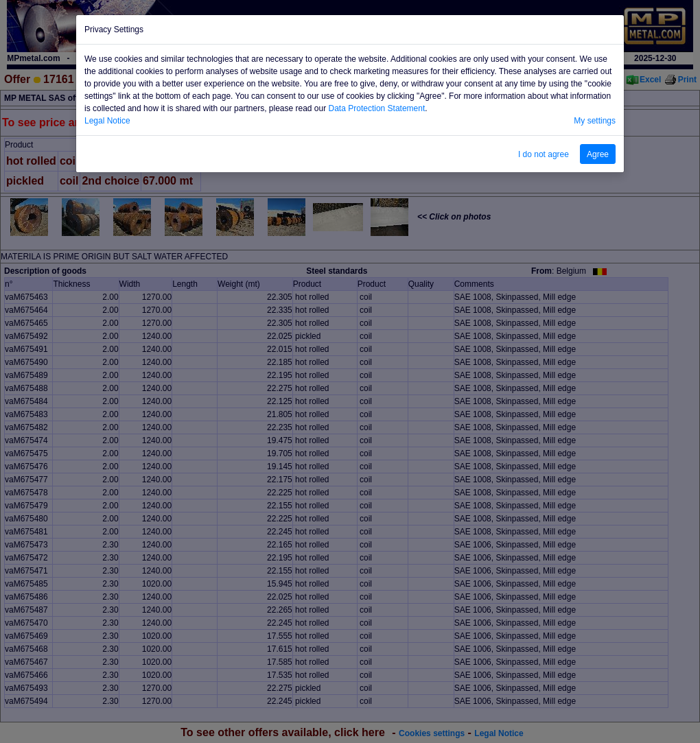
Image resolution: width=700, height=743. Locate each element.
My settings (595, 121)
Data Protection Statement (377, 108)
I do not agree (543, 154)
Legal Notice (107, 121)
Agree (598, 154)
